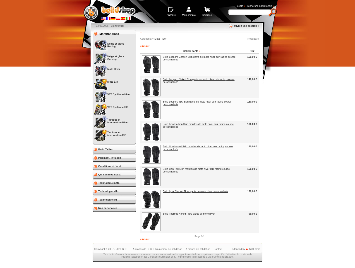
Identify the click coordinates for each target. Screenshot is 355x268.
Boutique (207, 15)
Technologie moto (109, 183)
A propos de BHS (142, 249)
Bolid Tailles (105, 149)
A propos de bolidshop (198, 249)
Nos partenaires (107, 208)
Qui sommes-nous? (110, 174)
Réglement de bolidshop (168, 249)
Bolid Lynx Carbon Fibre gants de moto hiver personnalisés (195, 191)
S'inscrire (171, 15)
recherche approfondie (260, 6)
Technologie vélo (108, 191)
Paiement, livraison (109, 157)
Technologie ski (107, 199)
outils (241, 6)
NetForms (254, 249)
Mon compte (189, 15)
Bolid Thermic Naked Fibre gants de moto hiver (189, 213)
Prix (252, 51)
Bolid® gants (190, 51)
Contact (217, 249)
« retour (144, 46)
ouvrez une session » (246, 25)
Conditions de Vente (110, 166)
